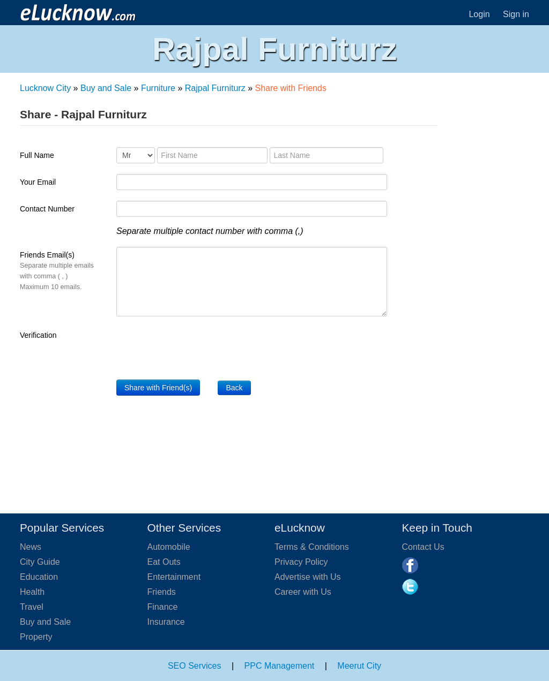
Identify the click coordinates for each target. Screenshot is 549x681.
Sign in (516, 14)
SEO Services (194, 665)
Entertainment (174, 576)
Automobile (168, 546)
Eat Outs (164, 561)
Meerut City (359, 665)
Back (234, 387)
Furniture (158, 88)
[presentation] (197, 348)
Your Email (38, 182)
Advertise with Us (307, 576)
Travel (31, 606)
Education (39, 576)
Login (479, 14)
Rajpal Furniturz (215, 88)
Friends (161, 591)
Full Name (37, 155)
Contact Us (423, 546)
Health (32, 591)
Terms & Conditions (311, 546)
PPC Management (279, 665)
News (30, 546)
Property (36, 636)
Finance (162, 606)
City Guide (40, 561)
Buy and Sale (105, 88)
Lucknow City (45, 88)
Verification (38, 335)
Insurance (166, 621)
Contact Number (47, 209)
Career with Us (302, 591)
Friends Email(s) (57, 271)
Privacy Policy (301, 561)
